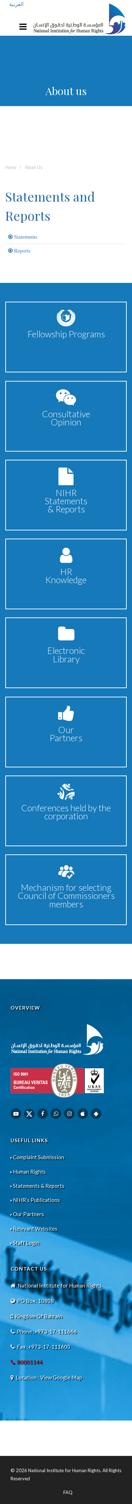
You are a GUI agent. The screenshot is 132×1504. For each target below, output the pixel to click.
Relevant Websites (34, 1228)
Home (11, 167)
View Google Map (61, 1377)
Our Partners (27, 1214)
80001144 (29, 1362)
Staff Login (25, 1242)
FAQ (68, 1492)
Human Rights (28, 1171)
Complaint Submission (37, 1157)
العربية (16, 4)
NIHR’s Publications (35, 1200)
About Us (34, 167)
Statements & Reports (37, 1186)
